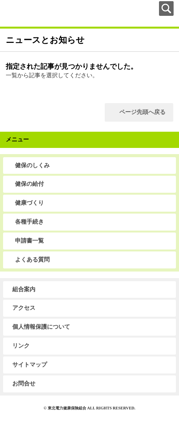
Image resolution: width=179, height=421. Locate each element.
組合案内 (23, 289)
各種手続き (29, 222)
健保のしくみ (32, 165)
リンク (21, 346)
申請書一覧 (29, 241)
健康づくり (29, 203)
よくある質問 (32, 259)
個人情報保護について (41, 327)
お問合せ (23, 383)
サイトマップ (29, 365)
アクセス (23, 308)
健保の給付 (29, 184)
